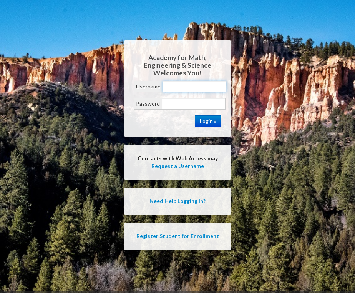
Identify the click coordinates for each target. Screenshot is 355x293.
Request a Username (177, 166)
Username (148, 86)
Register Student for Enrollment (177, 236)
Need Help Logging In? (177, 201)
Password (148, 103)
